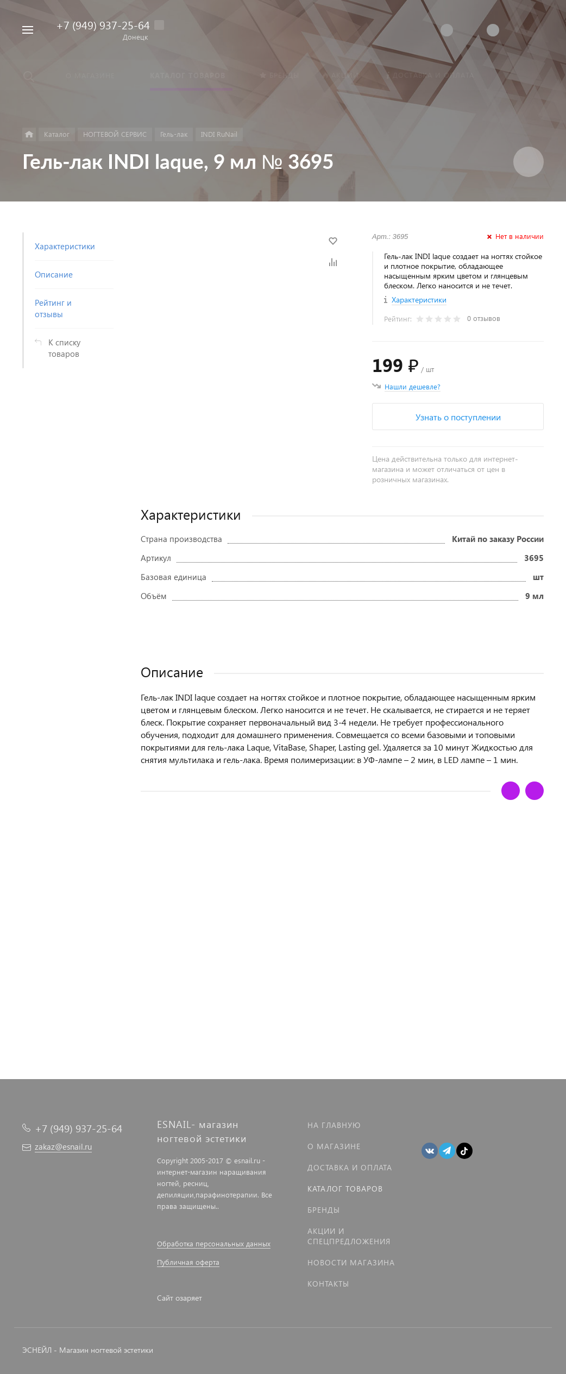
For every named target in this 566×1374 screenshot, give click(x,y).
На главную (334, 1125)
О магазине (334, 1146)
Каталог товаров (345, 1188)
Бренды (323, 1210)
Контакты (328, 1283)
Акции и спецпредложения (349, 1236)
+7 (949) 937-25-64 (103, 24)
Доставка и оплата (349, 1167)
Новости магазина (351, 1262)
